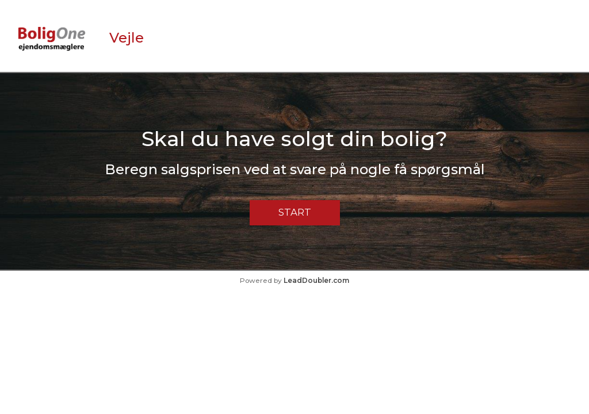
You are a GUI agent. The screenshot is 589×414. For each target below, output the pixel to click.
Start (294, 212)
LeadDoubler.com (316, 280)
